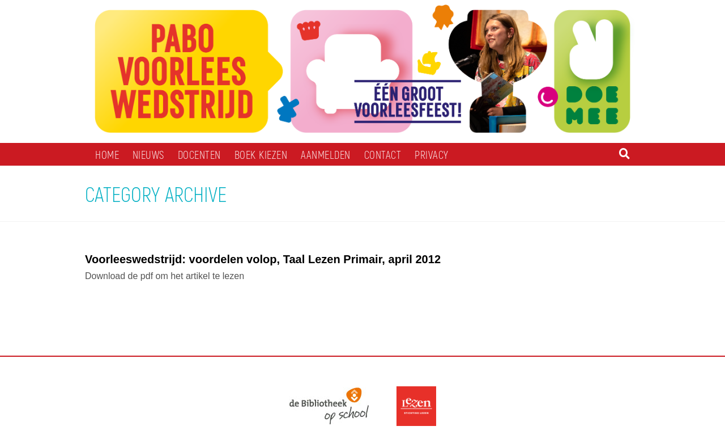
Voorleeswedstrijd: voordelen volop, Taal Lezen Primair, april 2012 (263, 259)
